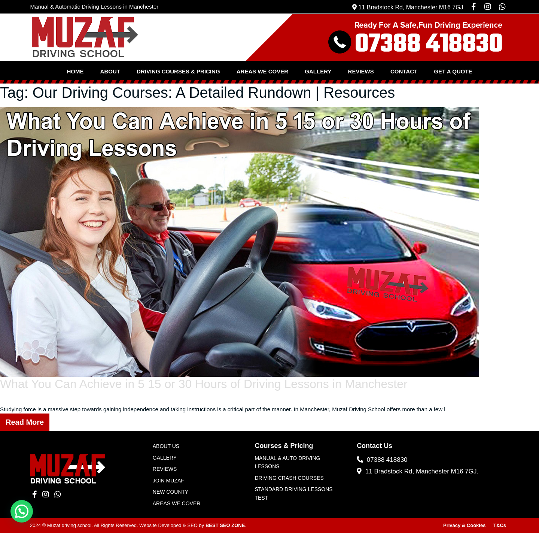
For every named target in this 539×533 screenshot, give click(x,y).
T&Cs (499, 525)
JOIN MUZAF (168, 481)
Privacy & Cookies (464, 525)
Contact (403, 71)
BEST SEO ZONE (225, 525)
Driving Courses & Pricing (178, 71)
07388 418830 (382, 459)
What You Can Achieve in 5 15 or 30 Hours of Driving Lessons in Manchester (204, 384)
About (110, 71)
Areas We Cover (262, 71)
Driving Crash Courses (289, 478)
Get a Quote (453, 71)
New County (171, 492)
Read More (25, 422)
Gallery (318, 71)
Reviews (361, 71)
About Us (166, 446)
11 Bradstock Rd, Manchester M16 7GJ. (417, 471)
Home (75, 71)
